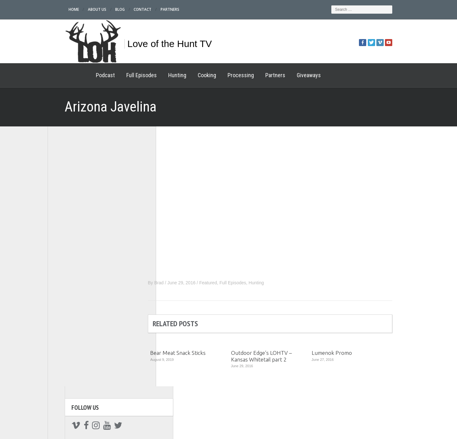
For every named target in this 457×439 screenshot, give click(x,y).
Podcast (88, 75)
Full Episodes (124, 75)
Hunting (160, 75)
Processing (223, 75)
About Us (80, 9)
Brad (176, 282)
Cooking (190, 75)
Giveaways (292, 75)
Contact (128, 9)
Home (56, 9)
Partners (155, 9)
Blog (104, 9)
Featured (225, 282)
